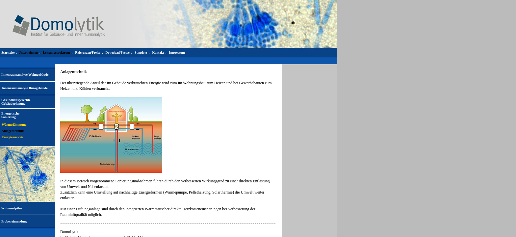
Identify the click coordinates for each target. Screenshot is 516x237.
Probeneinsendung (14, 221)
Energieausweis (12, 137)
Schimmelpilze (11, 208)
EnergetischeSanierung (10, 115)
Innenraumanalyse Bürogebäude (25, 88)
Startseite (8, 52)
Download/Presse (118, 52)
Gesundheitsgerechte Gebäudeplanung (16, 101)
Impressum (177, 52)
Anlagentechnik (13, 131)
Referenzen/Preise (87, 52)
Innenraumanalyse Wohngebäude (24, 74)
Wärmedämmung (14, 124)
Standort (141, 52)
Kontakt (158, 52)
